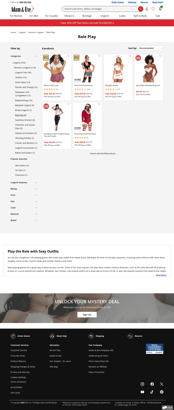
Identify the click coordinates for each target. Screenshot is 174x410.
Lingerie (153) (19, 62)
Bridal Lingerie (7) (23, 110)
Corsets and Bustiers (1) (26, 143)
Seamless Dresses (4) (25, 120)
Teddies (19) (20, 77)
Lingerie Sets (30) (23, 72)
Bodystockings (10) (23, 100)
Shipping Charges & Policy (23, 366)
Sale (158, 15)
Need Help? (157, 2)
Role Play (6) (20, 115)
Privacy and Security (20, 372)
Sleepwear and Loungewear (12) (22, 94)
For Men (34, 15)
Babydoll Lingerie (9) (24, 105)
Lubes (122, 15)
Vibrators (69, 15)
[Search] (103, 9)
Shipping (132, 2)
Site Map (54, 366)
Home (13, 32)
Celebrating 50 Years (98, 355)
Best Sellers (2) (22, 165)
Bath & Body (140, 15)
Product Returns (18, 361)
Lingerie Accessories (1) (26, 148)
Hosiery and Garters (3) (26, 133)
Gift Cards (15, 392)
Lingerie (105, 15)
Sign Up (87, 314)
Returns (144, 2)
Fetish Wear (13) (22, 82)
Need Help (58, 336)
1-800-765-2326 (25, 2)
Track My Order (18, 355)
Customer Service (19, 350)
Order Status (117, 2)
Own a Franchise (96, 372)
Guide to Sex (55, 355)
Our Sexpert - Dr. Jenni (60, 361)
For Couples (51, 15)
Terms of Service (18, 381)
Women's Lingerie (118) (25, 67)
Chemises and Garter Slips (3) (25, 127)
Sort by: (132, 48)
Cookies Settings (18, 377)
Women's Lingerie (36, 32)
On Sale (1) (20, 170)
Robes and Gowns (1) (25, 152)
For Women (16, 15)
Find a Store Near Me (99, 361)
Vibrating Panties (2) (24, 138)
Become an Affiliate (98, 366)
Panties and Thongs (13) (26, 87)
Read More (161, 275)
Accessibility (16, 387)
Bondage (87, 15)
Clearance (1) (21, 175)
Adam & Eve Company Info (101, 350)
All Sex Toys (55, 350)
